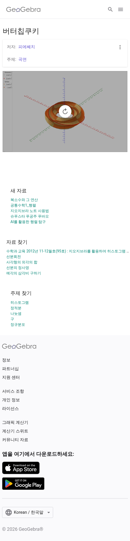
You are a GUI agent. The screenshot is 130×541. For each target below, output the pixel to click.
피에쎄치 (26, 46)
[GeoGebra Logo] (23, 9)
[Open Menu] (120, 9)
